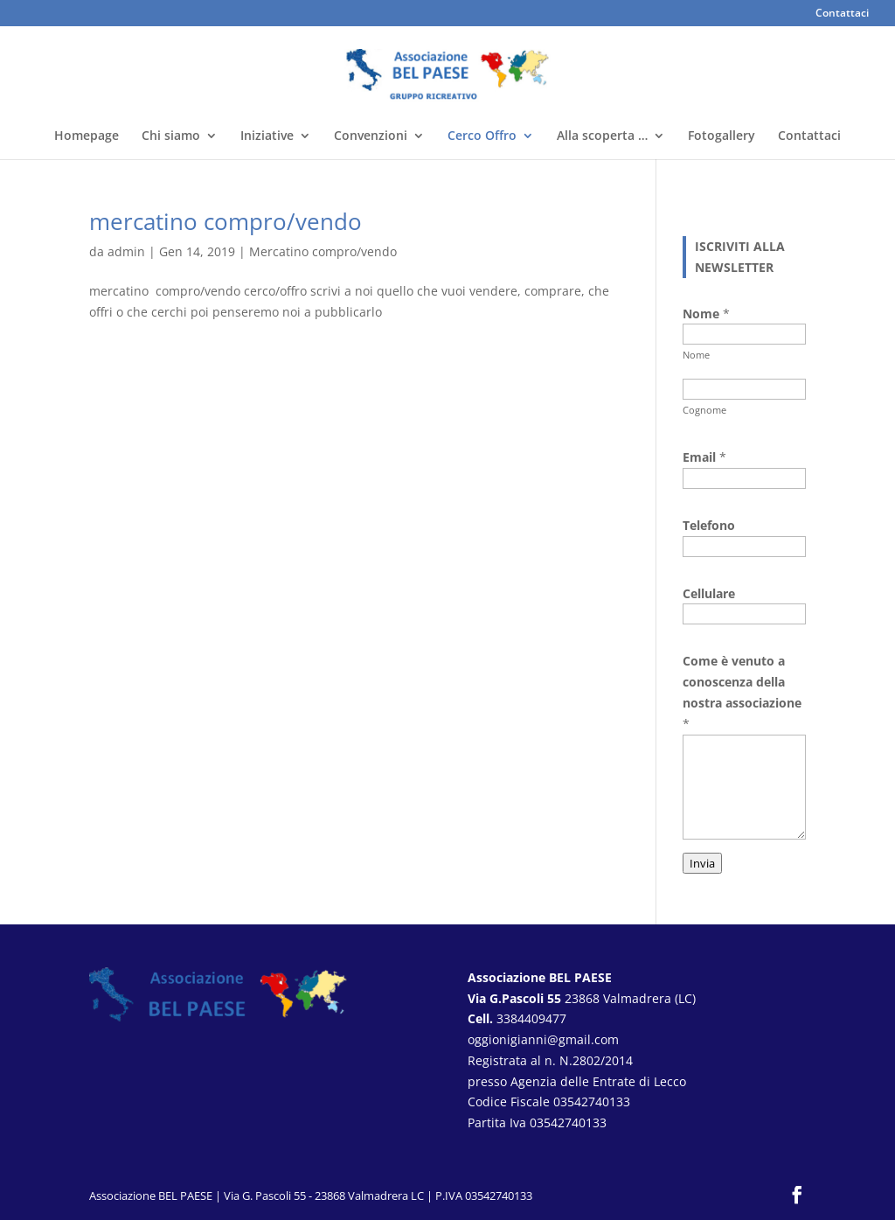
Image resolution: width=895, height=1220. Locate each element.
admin (126, 251)
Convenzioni (370, 136)
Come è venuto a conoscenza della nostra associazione (742, 691)
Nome (696, 354)
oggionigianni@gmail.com (543, 1039)
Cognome (704, 409)
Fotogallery (721, 136)
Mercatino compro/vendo (323, 251)
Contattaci (842, 14)
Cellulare (709, 593)
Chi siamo (171, 136)
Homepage (86, 136)
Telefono (709, 525)
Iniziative (267, 136)
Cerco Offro (482, 136)
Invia (702, 863)
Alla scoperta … (602, 136)
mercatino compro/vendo (225, 221)
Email (704, 457)
